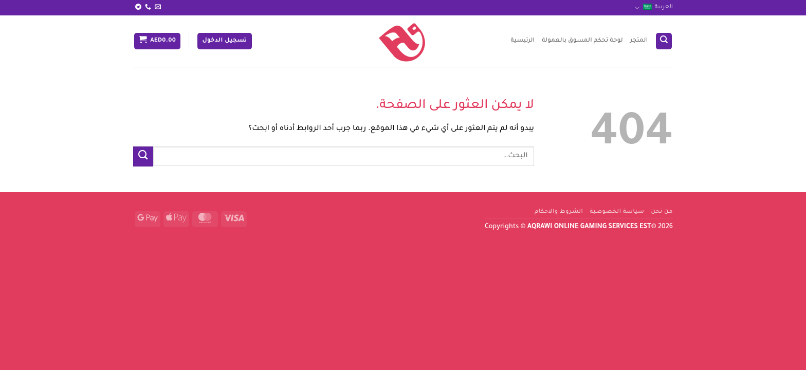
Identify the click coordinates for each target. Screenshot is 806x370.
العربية (653, 8)
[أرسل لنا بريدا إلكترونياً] (158, 7)
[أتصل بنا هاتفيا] (148, 7)
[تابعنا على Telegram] (138, 7)
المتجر (639, 41)
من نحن (662, 212)
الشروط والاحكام (559, 212)
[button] (224, 41)
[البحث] (664, 41)
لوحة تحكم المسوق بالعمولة (582, 41)
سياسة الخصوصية (617, 212)
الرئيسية (522, 41)
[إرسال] (143, 156)
